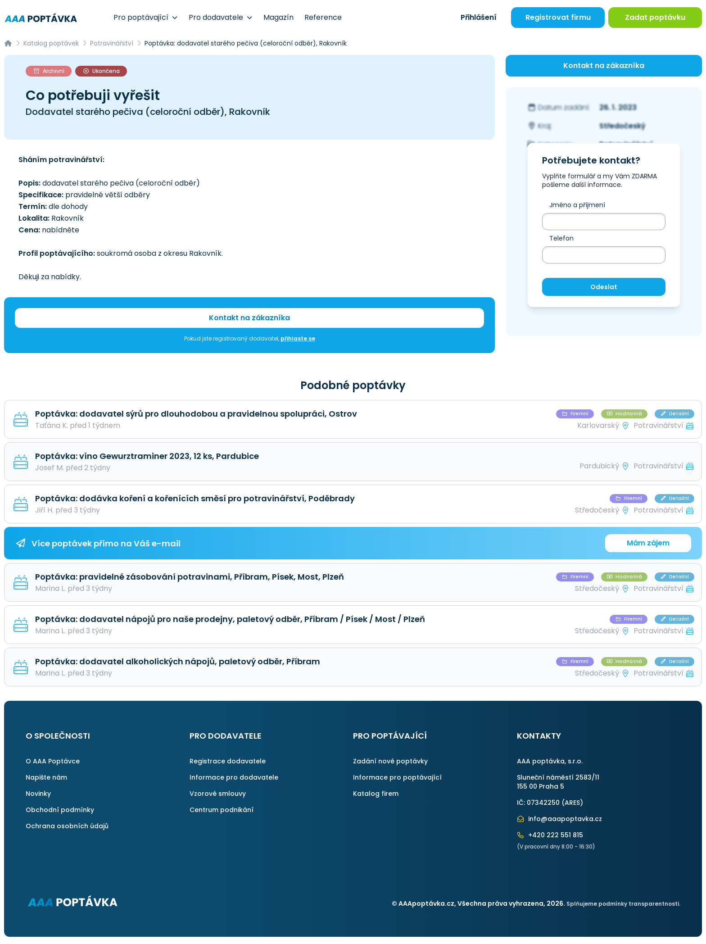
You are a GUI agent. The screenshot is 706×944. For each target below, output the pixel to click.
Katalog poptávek (51, 43)
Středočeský (622, 126)
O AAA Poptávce (53, 761)
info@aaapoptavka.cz (559, 818)
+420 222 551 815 (550, 835)
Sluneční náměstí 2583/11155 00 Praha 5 (558, 782)
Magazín (278, 17)
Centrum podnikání (221, 809)
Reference (323, 17)
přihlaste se (298, 338)
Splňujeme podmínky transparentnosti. (623, 904)
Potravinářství (111, 43)
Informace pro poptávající (397, 777)
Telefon (561, 238)
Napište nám (46, 777)
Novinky (38, 793)
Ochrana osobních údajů (67, 826)
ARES (572, 802)
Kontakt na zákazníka (249, 318)
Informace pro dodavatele (234, 777)
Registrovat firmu (558, 17)
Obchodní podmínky (60, 809)
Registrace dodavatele (228, 761)
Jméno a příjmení (577, 204)
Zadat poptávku (655, 17)
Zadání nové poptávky (390, 761)
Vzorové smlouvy (218, 793)
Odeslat (603, 286)
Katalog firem (375, 793)
